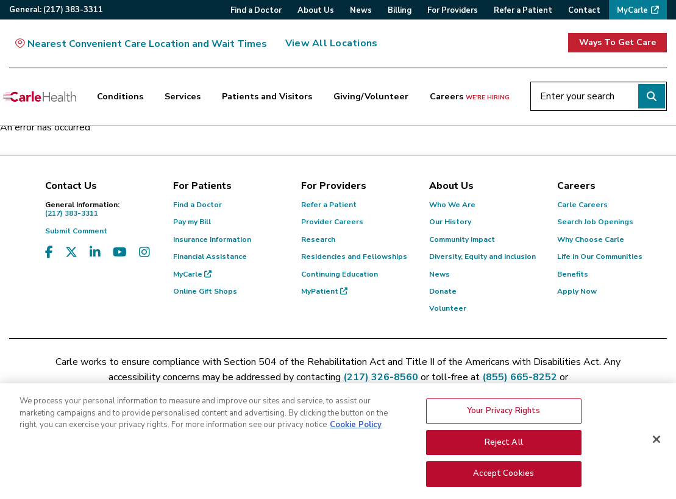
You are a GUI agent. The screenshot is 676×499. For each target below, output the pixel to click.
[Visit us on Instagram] (144, 252)
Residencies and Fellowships (354, 256)
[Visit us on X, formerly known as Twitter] (71, 252)
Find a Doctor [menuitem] (256, 10)
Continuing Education (339, 274)
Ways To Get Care (617, 42)
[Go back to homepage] (39, 96)
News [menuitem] (361, 10)
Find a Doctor (197, 205)
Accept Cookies (503, 478)
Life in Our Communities (599, 256)
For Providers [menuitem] (452, 10)
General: (56, 9)
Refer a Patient (329, 205)
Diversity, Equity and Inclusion (482, 256)
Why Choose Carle (590, 239)
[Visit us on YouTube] (120, 252)
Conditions (120, 96)
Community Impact (462, 239)
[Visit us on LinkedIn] (95, 252)
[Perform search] (651, 96)
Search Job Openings (595, 222)
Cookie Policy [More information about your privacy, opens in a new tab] (356, 428)
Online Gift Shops (205, 291)
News (439, 274)
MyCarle (192, 274)
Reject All (504, 446)
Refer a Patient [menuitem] (523, 10)
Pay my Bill (192, 222)
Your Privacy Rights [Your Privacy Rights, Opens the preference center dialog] (503, 414)
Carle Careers (582, 205)
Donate (443, 291)
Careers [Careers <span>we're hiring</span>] (470, 96)
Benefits (572, 274)
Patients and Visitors (267, 96)
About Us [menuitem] (315, 10)
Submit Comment (76, 231)
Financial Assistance (210, 256)
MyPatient (324, 291)
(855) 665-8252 (519, 377)
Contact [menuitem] (584, 10)
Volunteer (447, 308)
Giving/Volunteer (370, 96)
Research (318, 239)
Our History (450, 222)
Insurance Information (212, 239)
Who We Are (452, 205)
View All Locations (331, 43)
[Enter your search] (598, 96)
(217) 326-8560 (380, 377)
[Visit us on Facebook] (49, 252)
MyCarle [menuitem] (632, 10)
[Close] (656, 443)
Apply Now (577, 291)
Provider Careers (332, 222)
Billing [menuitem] (399, 10)
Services (183, 96)
